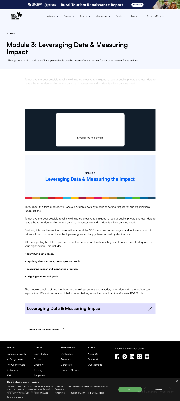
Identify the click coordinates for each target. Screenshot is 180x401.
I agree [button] (130, 389)
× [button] (177, 381)
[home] (16, 16)
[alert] (90, 389)
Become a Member (155, 16)
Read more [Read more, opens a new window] (59, 389)
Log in (134, 16)
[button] (53, 16)
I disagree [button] (157, 389)
